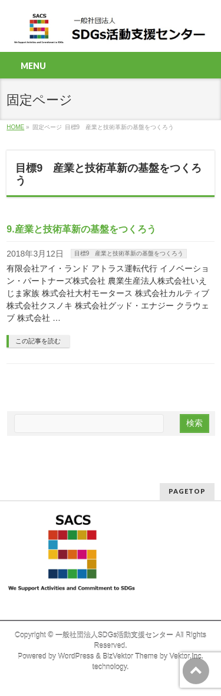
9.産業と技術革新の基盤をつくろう (81, 229)
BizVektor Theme (130, 656)
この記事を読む (38, 340)
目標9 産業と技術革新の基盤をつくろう (129, 253)
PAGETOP (187, 491)
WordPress (76, 656)
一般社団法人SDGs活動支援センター (114, 635)
